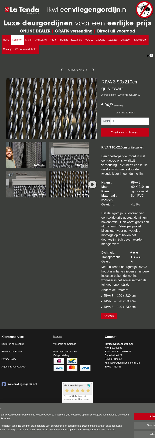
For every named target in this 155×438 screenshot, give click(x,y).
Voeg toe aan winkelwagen (125, 132)
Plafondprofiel (140, 39)
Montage (7, 49)
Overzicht (109, 316)
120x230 (112, 39)
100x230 (100, 39)
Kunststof (17, 39)
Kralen (28, 39)
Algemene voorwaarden (14, 366)
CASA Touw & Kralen (26, 49)
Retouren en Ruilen (12, 351)
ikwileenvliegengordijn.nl (19, 384)
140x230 (125, 39)
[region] (52, 420)
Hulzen (53, 39)
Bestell (5, 344)
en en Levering (16, 344)
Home (6, 39)
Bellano (64, 39)
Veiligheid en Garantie (64, 344)
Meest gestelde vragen (65, 351)
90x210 (89, 39)
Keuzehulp (76, 39)
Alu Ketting (41, 39)
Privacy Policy (9, 359)
